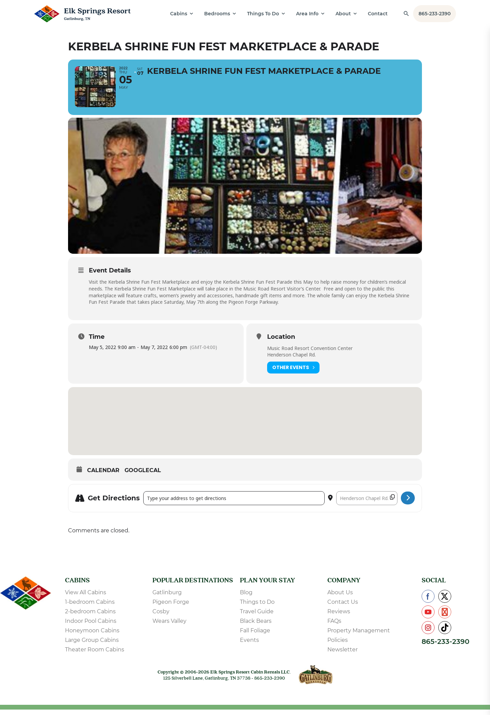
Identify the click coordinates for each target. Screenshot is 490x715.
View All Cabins (85, 598)
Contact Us (342, 607)
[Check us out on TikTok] (444, 633)
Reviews (338, 617)
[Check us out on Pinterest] (444, 617)
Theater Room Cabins (94, 655)
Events (249, 645)
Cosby (160, 617)
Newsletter (342, 655)
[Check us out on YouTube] (428, 617)
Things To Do (263, 14)
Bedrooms (217, 14)
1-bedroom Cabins (90, 607)
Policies (337, 645)
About (343, 14)
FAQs (334, 626)
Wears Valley (169, 626)
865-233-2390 (435, 14)
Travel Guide (257, 617)
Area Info (307, 14)
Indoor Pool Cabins (90, 626)
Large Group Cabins (92, 645)
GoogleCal (143, 475)
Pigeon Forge (170, 607)
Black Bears (256, 626)
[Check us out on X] (444, 601)
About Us (340, 598)
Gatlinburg (167, 598)
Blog (246, 598)
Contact (378, 14)
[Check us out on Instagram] (428, 633)
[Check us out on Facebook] (428, 601)
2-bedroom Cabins (90, 617)
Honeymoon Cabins (92, 636)
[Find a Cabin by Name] (406, 13)
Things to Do (257, 607)
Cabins (178, 14)
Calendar (103, 475)
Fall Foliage (255, 636)
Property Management (358, 636)
